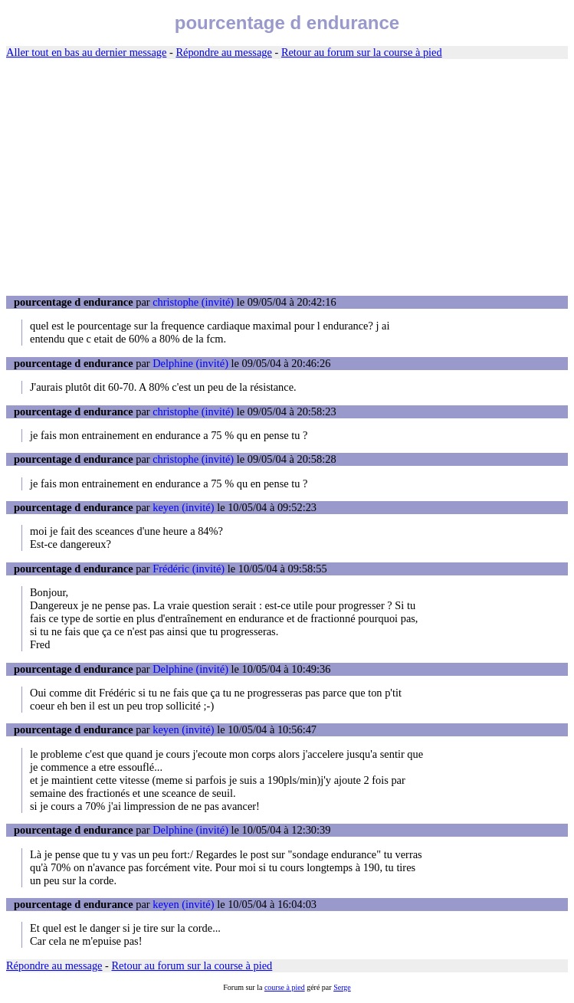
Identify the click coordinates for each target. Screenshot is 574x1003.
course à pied (284, 987)
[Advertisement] (287, 177)
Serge (342, 987)
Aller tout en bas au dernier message (86, 52)
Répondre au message (223, 52)
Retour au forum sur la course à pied (361, 52)
